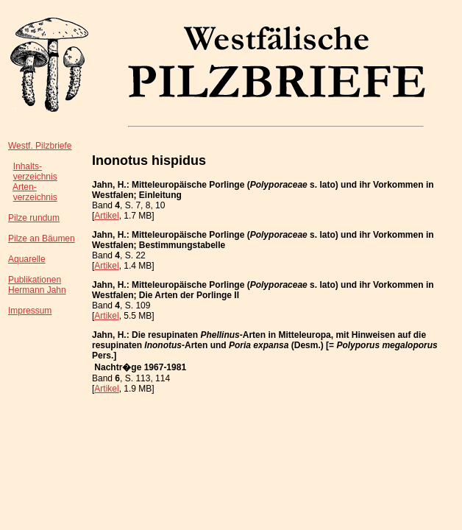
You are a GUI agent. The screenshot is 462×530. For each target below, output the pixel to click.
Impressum (29, 310)
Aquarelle (27, 259)
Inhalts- (27, 166)
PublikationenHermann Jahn (37, 285)
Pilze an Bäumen (41, 238)
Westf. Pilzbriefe (39, 146)
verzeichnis (35, 177)
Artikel (106, 216)
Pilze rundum (34, 218)
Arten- (25, 187)
